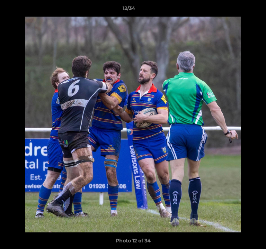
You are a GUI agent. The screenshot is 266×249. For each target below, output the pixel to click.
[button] (241, 10)
